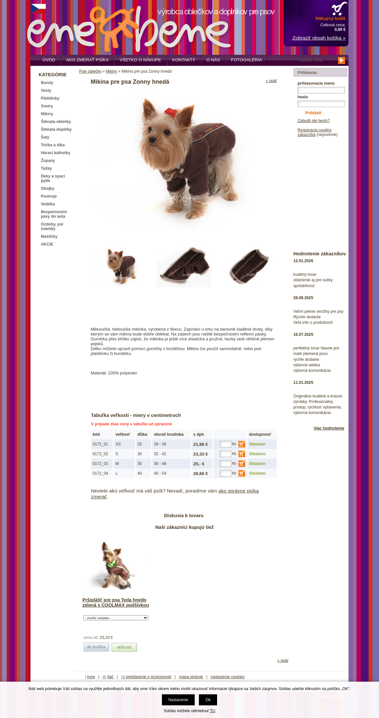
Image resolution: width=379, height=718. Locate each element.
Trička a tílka (53, 145)
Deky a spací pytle (53, 178)
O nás (213, 59)
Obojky (47, 188)
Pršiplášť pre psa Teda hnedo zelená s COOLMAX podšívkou (115, 602)
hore (91, 677)
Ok (208, 700)
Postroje (49, 196)
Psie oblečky (90, 71)
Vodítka (48, 204)
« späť (271, 81)
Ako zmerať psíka (87, 59)
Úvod (49, 59)
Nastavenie (178, 700)
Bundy (47, 82)
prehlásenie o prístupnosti (148, 677)
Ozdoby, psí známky (52, 226)
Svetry (47, 106)
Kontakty (184, 59)
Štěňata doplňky (56, 129)
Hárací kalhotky (55, 153)
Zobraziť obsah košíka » (319, 38)
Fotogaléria (246, 59)
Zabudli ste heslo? (314, 120)
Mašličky (49, 236)
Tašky (46, 168)
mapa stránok (191, 677)
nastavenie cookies (227, 677)
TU (212, 711)
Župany (48, 160)
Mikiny (111, 71)
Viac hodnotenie (329, 428)
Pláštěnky (50, 98)
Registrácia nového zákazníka (315, 132)
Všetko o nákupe (140, 59)
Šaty (45, 137)
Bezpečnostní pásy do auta (54, 214)
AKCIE (47, 244)
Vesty (46, 90)
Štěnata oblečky (56, 121)
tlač (110, 677)
